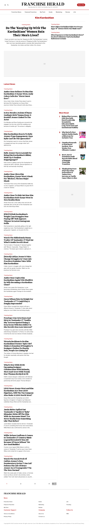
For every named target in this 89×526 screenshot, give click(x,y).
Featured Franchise (31, 12)
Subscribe (81, 5)
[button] (5, 5)
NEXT (54, 484)
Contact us (42, 516)
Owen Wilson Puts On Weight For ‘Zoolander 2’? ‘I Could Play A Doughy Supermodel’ (18, 301)
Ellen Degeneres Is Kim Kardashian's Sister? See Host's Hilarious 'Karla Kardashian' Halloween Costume (67, 37)
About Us (41, 513)
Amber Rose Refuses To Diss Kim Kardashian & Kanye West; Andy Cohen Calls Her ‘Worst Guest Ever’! (18, 95)
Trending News (26, 24)
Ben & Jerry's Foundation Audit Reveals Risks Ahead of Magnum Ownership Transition (69, 159)
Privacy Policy (7, 516)
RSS (67, 513)
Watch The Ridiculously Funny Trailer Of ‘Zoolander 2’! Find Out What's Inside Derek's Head (18, 240)
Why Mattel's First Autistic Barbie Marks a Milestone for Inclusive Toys (70, 135)
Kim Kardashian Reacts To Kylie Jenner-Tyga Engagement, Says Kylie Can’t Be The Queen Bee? (18, 136)
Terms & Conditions (9, 513)
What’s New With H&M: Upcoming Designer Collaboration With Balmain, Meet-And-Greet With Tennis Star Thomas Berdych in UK (17, 369)
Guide (50, 12)
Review (68, 12)
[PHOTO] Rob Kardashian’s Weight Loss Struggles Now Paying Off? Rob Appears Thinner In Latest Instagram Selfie (17, 219)
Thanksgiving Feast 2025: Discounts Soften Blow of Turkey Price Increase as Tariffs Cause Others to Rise (69, 173)
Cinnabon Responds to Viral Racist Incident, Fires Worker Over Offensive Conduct (69, 146)
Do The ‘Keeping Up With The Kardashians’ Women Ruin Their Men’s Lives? (26, 31)
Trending (68, 504)
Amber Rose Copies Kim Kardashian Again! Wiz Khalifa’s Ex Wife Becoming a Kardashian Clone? (18, 281)
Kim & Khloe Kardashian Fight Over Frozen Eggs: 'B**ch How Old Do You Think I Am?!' (66, 28)
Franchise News (16, 12)
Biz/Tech (42, 12)
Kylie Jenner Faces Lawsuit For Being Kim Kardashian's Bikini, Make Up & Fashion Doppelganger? (18, 156)
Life (74, 12)
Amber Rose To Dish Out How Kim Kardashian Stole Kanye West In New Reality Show (18, 197)
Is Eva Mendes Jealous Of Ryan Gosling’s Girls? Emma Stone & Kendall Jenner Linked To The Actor (18, 116)
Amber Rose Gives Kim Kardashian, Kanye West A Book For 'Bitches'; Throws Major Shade (18, 177)
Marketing (59, 12)
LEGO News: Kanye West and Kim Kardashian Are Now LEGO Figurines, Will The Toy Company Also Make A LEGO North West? (18, 392)
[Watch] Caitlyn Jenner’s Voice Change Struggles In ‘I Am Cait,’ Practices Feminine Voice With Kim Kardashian (18, 260)
